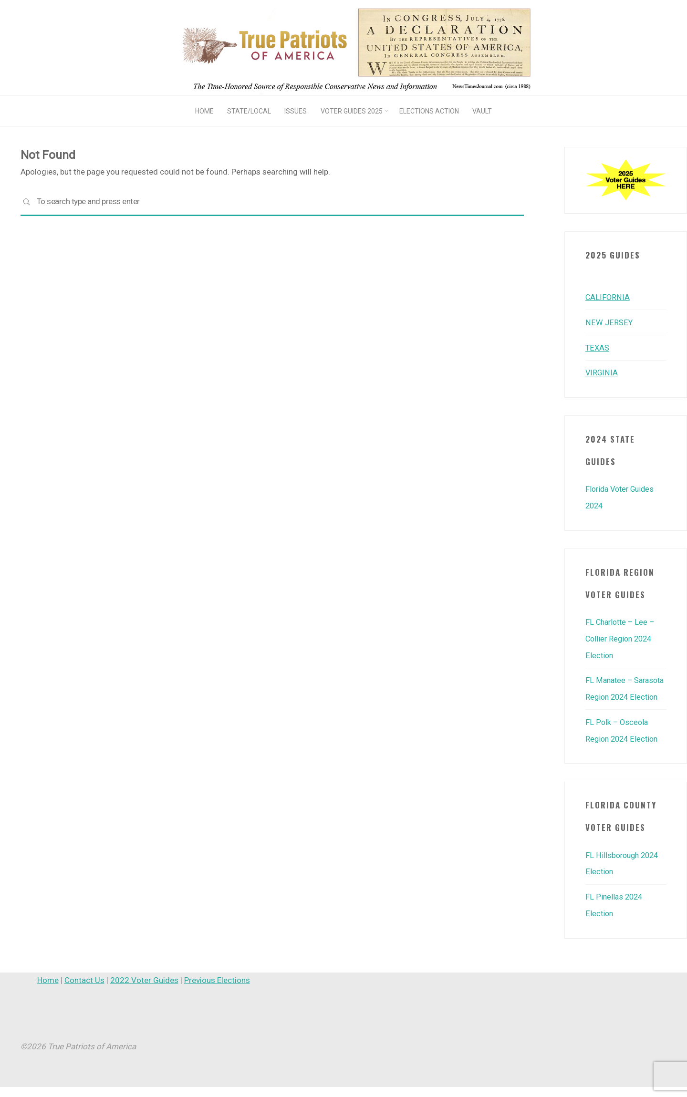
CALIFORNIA (607, 297)
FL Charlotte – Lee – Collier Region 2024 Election (621, 636)
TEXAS (597, 347)
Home (48, 990)
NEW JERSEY (608, 322)
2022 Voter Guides (144, 990)
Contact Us (84, 990)
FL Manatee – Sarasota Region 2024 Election (625, 693)
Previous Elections (217, 990)
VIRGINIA (602, 371)
